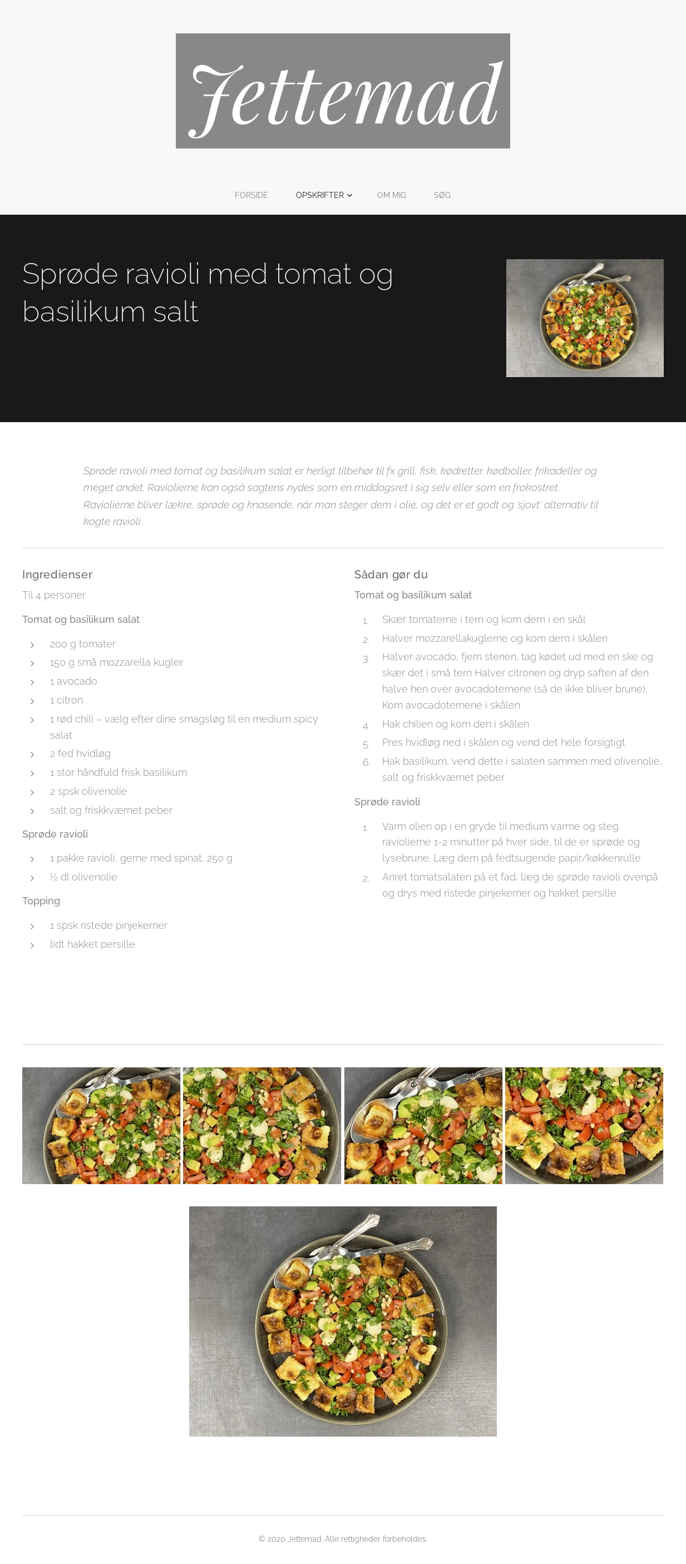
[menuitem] (255, 195)
